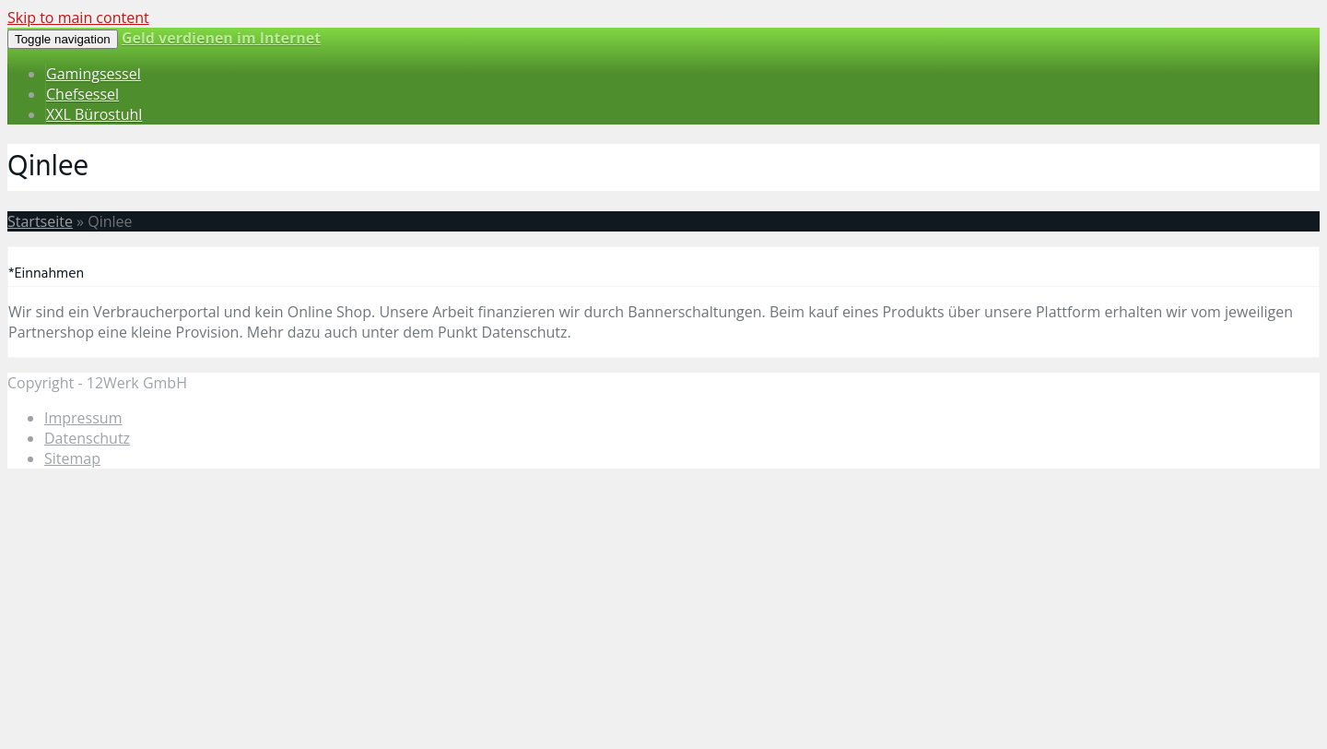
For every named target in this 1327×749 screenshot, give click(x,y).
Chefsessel (82, 94)
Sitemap (72, 458)
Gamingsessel (93, 74)
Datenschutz (87, 438)
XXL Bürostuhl (94, 114)
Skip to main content (78, 17)
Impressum (83, 418)
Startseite (40, 221)
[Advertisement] (560, 612)
